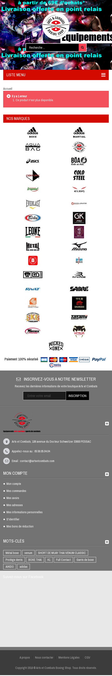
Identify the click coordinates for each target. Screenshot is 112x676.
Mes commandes (16, 491)
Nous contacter (44, 657)
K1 (49, 560)
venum (28, 553)
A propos (25, 657)
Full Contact (63, 560)
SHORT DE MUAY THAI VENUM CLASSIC (62, 553)
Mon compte (13, 484)
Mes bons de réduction (20, 526)
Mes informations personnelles (24, 512)
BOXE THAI (35, 560)
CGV (87, 657)
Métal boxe (12, 553)
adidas (24, 567)
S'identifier (12, 519)
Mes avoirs (12, 498)
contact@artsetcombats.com (37, 461)
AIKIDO (10, 567)
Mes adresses (14, 505)
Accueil (7, 89)
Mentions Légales (69, 657)
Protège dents (14, 560)
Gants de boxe (85, 560)
